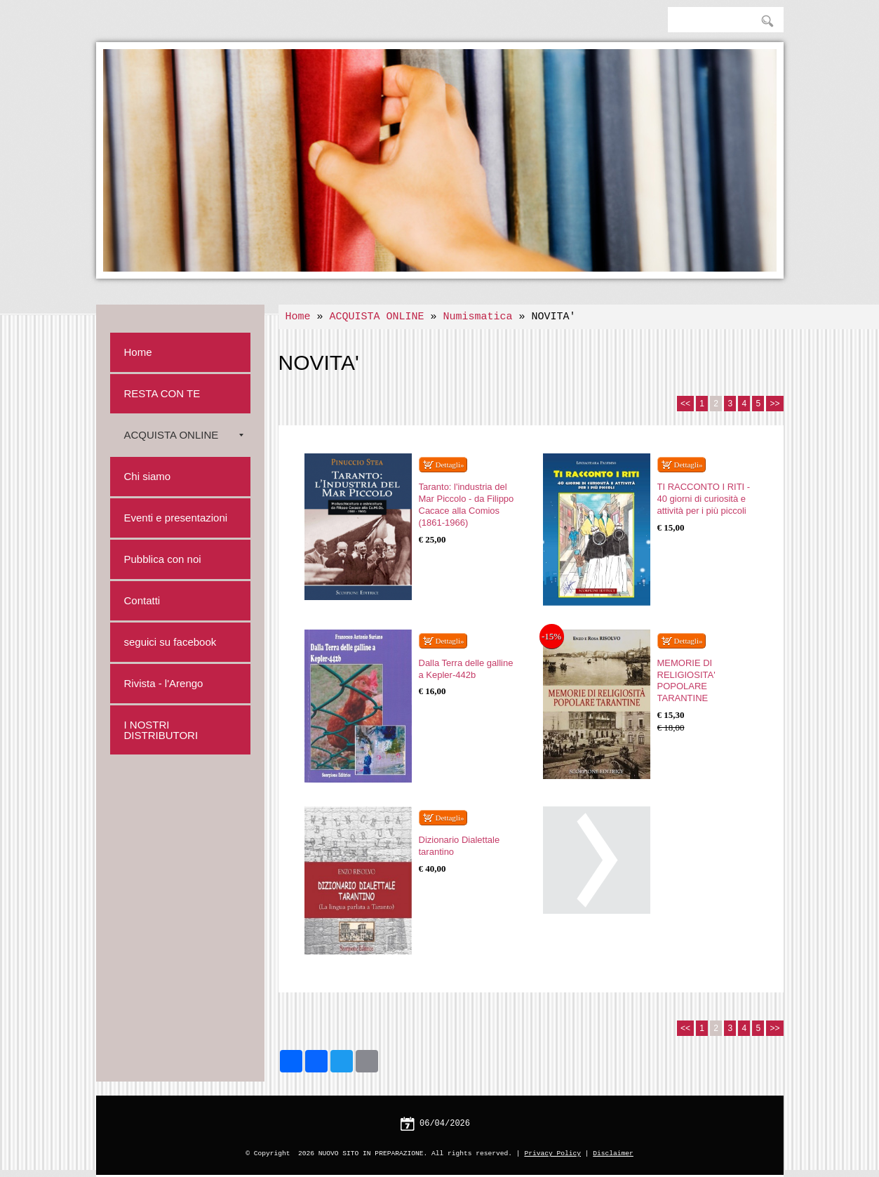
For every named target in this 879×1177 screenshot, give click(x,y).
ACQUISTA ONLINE (377, 317)
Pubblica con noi (162, 559)
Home (298, 317)
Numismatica (478, 317)
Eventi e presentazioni (176, 518)
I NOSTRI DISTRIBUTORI (161, 730)
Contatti (142, 600)
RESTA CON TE (162, 393)
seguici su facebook (170, 642)
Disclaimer (613, 1153)
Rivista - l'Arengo (163, 683)
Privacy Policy (552, 1153)
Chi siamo (147, 476)
